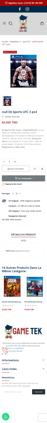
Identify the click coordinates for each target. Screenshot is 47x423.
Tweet (16, 193)
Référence (10, 250)
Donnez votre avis (12, 117)
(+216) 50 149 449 (33, 3)
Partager (13, 193)
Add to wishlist (35, 168)
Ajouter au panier (15, 168)
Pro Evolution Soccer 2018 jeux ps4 (34, 302)
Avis (23, 240)
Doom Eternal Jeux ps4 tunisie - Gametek (12, 302)
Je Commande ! (23, 178)
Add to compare (42, 168)
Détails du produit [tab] (23, 234)
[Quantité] (9, 162)
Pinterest (20, 193)
